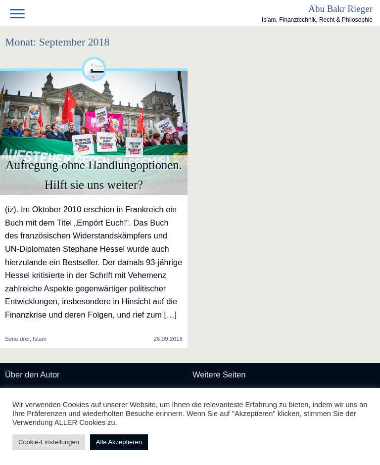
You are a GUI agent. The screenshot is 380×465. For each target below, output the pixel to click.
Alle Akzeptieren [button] (119, 442)
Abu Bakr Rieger (340, 8)
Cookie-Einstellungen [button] (48, 442)
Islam (40, 338)
